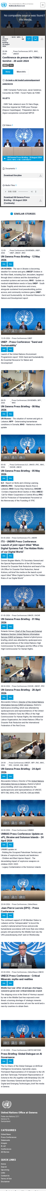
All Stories (5, 1152)
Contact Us (5, 1176)
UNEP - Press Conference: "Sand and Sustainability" (21, 344)
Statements (5, 1140)
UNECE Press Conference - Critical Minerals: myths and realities (20, 977)
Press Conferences (8, 1137)
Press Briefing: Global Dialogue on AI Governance (21, 1055)
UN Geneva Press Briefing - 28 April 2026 (21, 691)
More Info (21, 72)
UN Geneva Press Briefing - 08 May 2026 (20, 408)
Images (4, 1143)
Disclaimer (5, 1182)
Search (4, 1167)
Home (3, 1164)
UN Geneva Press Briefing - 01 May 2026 (20, 621)
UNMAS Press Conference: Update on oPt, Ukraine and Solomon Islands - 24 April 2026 (22, 837)
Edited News (6, 1134)
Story (7, 72)
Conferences (6, 1149)
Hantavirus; (29, 489)
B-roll (3, 1146)
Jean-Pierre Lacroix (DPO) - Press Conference (20, 910)
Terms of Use (6, 1179)
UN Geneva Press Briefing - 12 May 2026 (20, 258)
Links (3, 1173)
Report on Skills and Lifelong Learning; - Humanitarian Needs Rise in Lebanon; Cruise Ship (19, 486)
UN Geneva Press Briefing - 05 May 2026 (20, 472)
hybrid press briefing (10, 708)
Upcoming (5, 1170)
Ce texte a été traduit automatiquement (22, 80)
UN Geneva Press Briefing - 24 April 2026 (21, 770)
